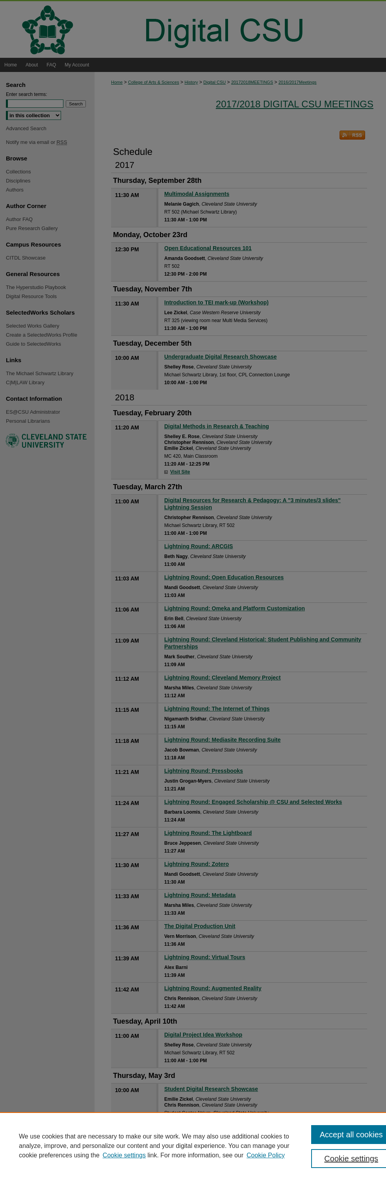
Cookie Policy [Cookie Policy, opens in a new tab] (266, 1155)
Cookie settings (124, 1155)
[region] (193, 1145)
